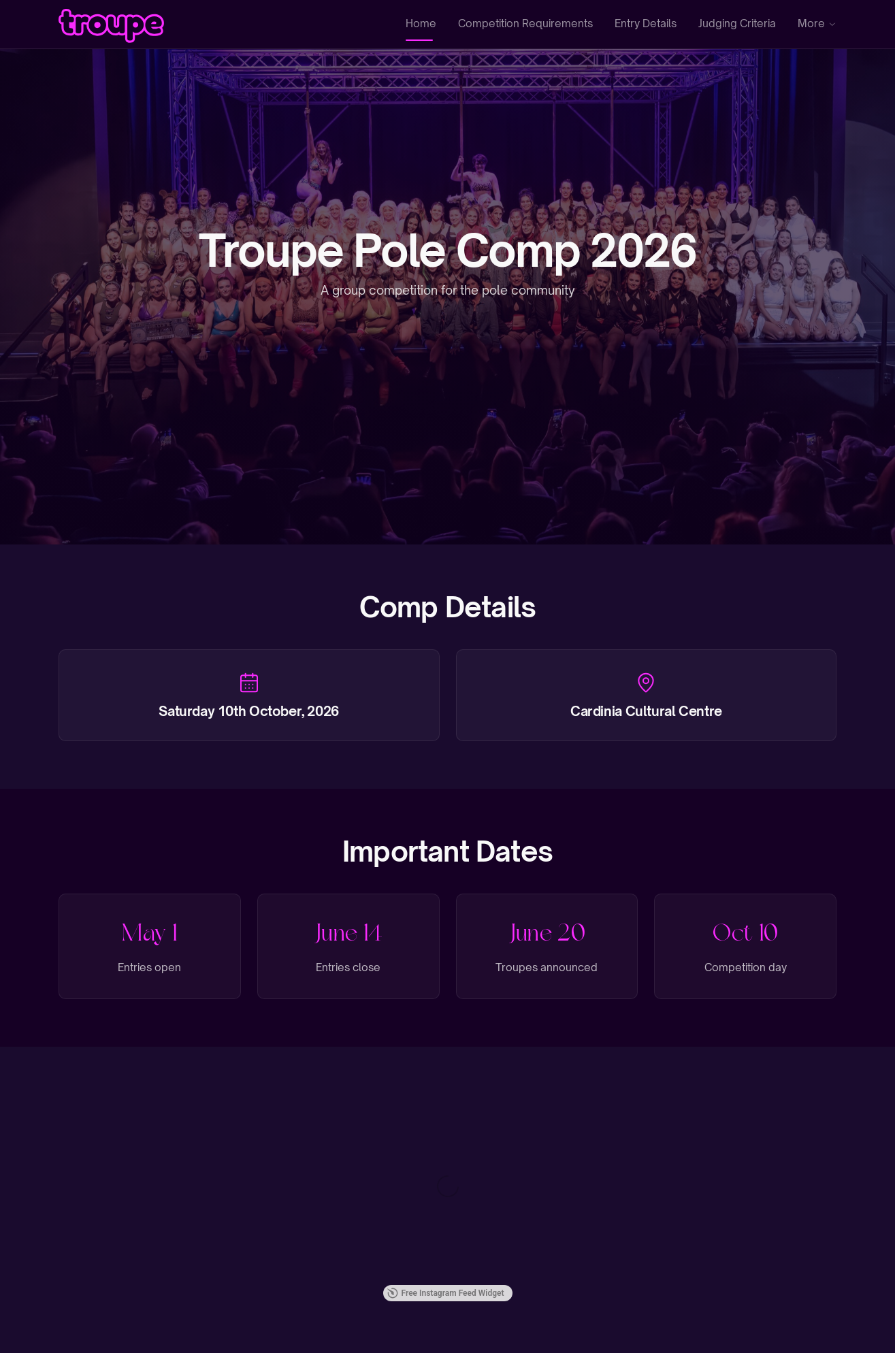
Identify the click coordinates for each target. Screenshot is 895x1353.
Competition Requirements (525, 23)
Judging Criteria (737, 23)
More (817, 23)
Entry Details (646, 23)
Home (421, 23)
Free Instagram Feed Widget (445, 1293)
